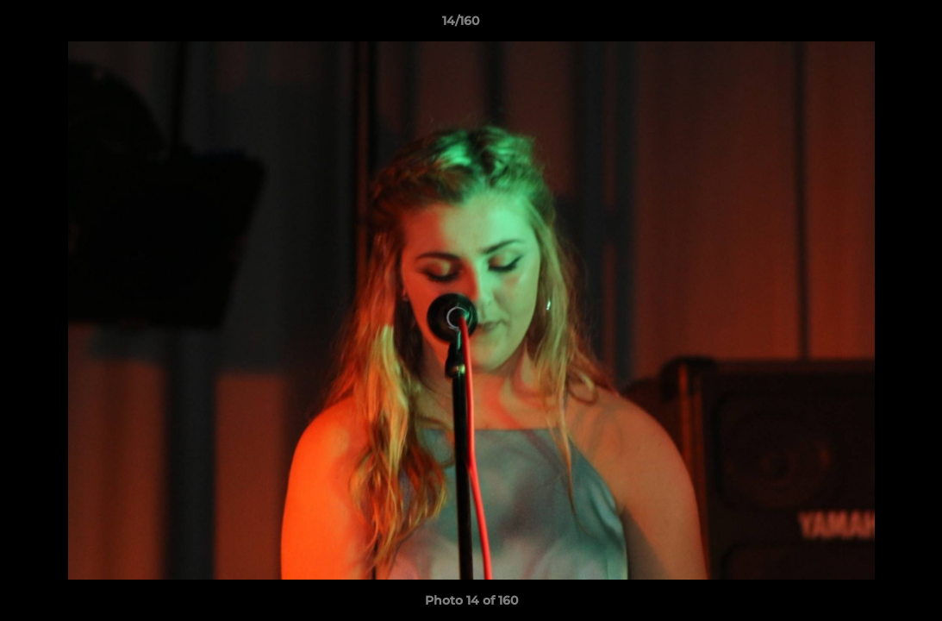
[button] (869, 25)
